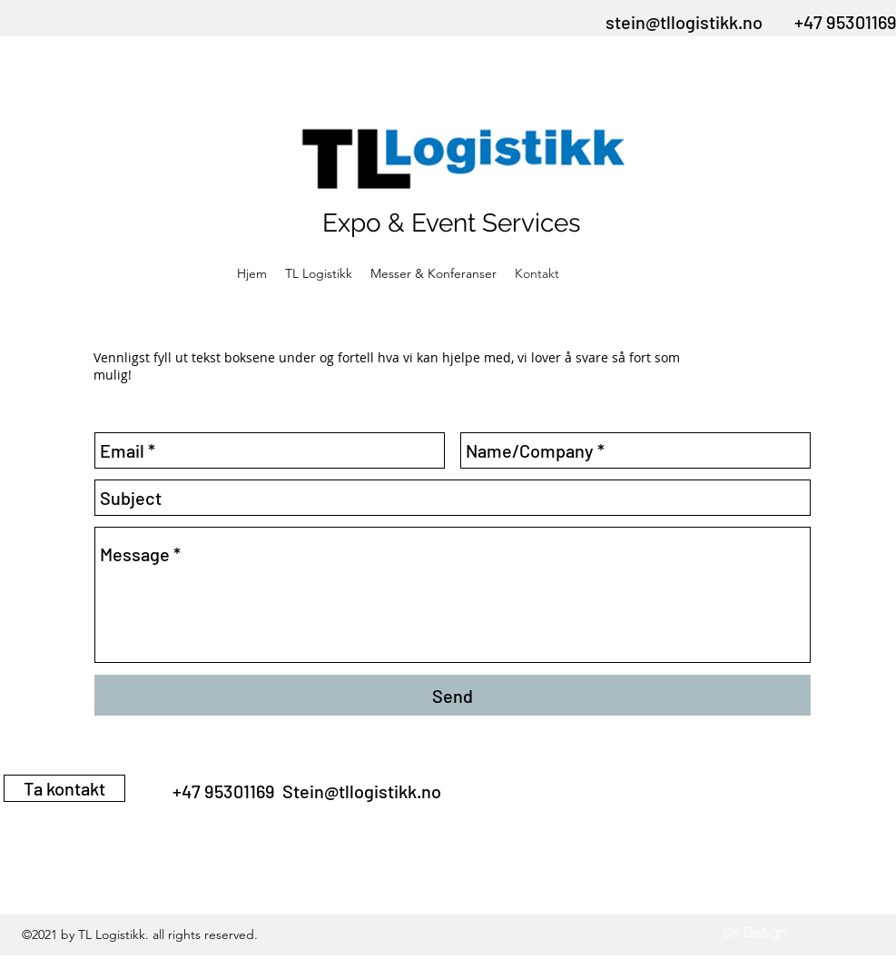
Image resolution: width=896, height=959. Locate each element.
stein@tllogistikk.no (684, 22)
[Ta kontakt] (64, 788)
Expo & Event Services (451, 223)
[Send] (452, 695)
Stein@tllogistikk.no (361, 791)
